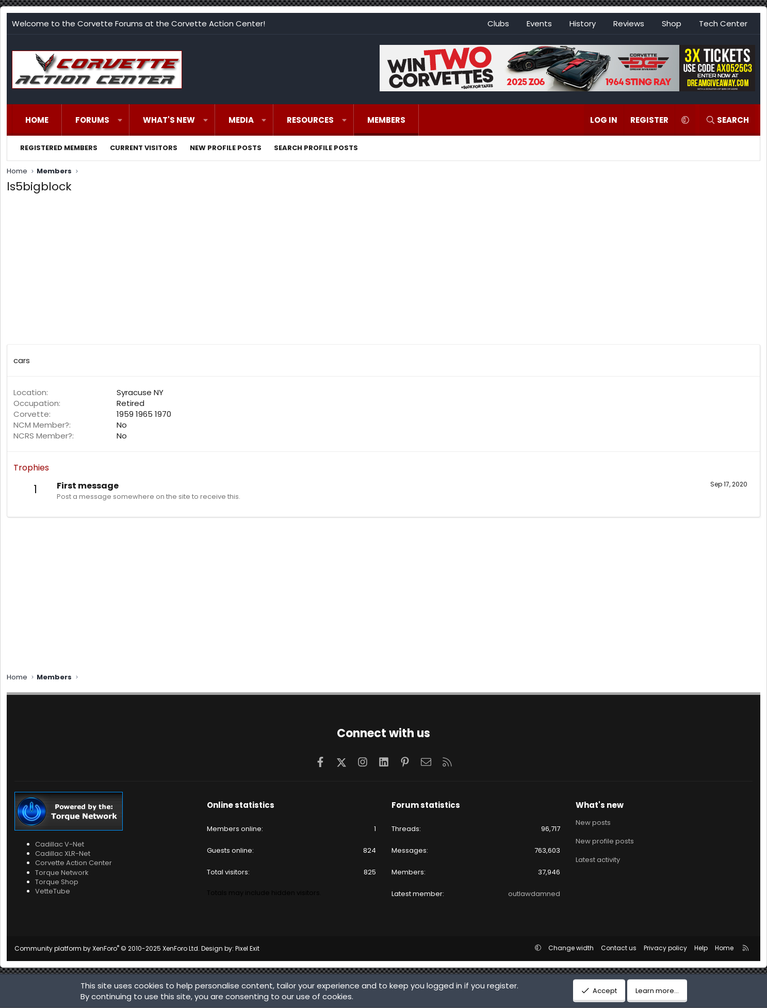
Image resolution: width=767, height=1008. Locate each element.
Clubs (498, 23)
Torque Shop (56, 882)
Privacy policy (665, 948)
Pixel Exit (247, 948)
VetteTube (52, 891)
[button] (120, 120)
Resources (310, 120)
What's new (169, 120)
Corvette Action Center (73, 863)
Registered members (58, 148)
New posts (593, 822)
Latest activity (598, 860)
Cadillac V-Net (59, 844)
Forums (92, 120)
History (582, 23)
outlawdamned (534, 894)
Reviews (628, 23)
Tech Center (723, 23)
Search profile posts (316, 148)
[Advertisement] (383, 272)
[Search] (727, 120)
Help (701, 948)
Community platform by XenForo (107, 948)
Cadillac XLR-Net (62, 853)
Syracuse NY (140, 392)
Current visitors (143, 148)
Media (241, 120)
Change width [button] (571, 948)
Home (36, 120)
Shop (671, 23)
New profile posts (226, 148)
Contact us (619, 948)
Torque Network (62, 872)
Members (386, 120)
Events (539, 23)
